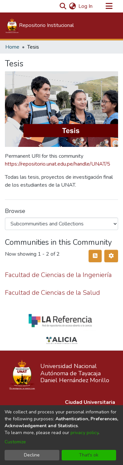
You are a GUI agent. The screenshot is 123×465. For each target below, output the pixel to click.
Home (12, 47)
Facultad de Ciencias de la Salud (52, 292)
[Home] (39, 25)
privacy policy (84, 433)
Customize (15, 442)
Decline (32, 455)
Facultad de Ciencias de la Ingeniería (58, 274)
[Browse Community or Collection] (61, 224)
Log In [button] (85, 6)
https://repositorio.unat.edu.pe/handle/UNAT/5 (57, 164)
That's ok (88, 455)
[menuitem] (72, 6)
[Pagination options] (111, 256)
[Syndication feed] (95, 256)
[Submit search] (63, 6)
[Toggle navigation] (109, 6)
